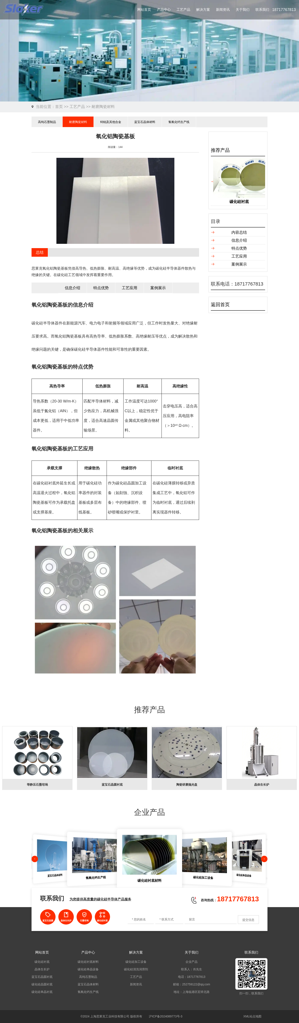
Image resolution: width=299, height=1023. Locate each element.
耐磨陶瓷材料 (103, 106)
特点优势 (101, 288)
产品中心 (164, 9)
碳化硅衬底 (42, 961)
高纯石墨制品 (47, 122)
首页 (59, 106)
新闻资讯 (223, 9)
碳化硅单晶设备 (88, 969)
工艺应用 (129, 288)
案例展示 (158, 288)
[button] (35, 859)
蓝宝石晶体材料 (144, 122)
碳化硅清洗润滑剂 (136, 969)
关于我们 (242, 9)
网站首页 (144, 9)
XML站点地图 (252, 1016)
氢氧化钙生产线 (178, 122)
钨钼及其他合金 (110, 122)
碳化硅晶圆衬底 (42, 984)
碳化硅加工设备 (135, 961)
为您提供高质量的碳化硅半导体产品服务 (100, 899)
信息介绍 (72, 288)
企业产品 (192, 961)
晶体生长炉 (42, 969)
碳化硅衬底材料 (88, 961)
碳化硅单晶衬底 (42, 992)
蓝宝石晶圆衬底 (42, 976)
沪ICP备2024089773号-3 (165, 1016)
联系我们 (262, 9)
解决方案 (203, 9)
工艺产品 (183, 9)
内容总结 (239, 232)
